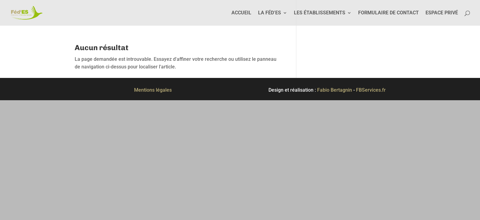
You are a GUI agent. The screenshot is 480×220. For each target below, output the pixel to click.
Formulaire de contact (388, 13)
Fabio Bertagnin (334, 90)
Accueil (241, 13)
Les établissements (319, 13)
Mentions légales (153, 90)
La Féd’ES (269, 13)
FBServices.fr (371, 90)
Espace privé (442, 13)
